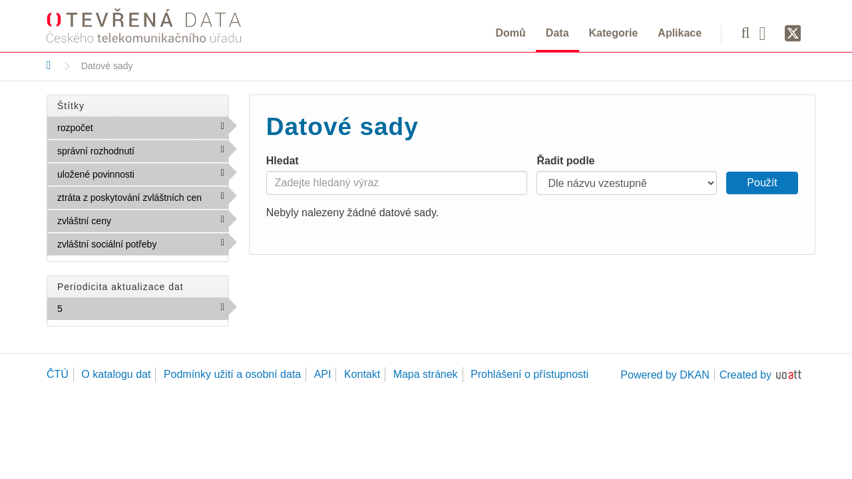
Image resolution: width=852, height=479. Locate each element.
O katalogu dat (115, 374)
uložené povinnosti (142, 177)
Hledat (282, 160)
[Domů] (49, 65)
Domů (511, 33)
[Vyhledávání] (745, 32)
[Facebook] (767, 32)
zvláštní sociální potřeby (142, 247)
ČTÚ (58, 374)
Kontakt (362, 374)
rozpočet (121, 127)
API (322, 374)
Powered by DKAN (664, 375)
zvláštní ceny (139, 220)
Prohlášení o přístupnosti (529, 374)
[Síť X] (793, 34)
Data (557, 33)
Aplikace (680, 33)
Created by (745, 375)
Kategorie (613, 33)
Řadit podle (565, 160)
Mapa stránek (425, 374)
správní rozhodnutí (142, 153)
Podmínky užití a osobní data (232, 374)
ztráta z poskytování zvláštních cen (142, 200)
